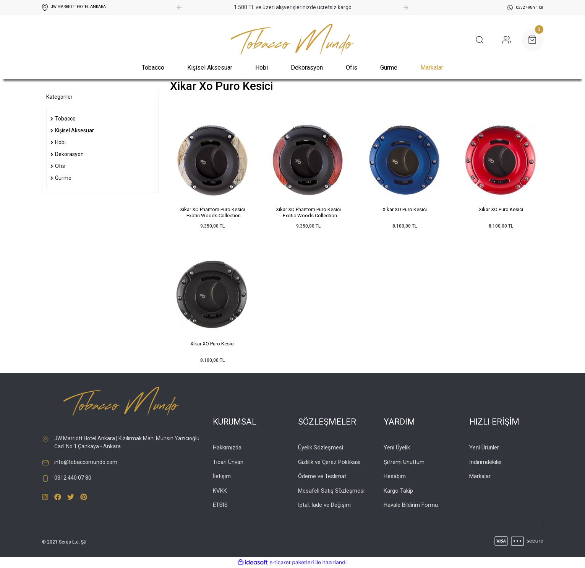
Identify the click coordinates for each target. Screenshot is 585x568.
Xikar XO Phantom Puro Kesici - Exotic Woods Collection (212, 212)
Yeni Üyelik (397, 447)
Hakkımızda (227, 447)
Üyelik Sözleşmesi (320, 447)
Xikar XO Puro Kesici (404, 209)
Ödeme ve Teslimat (322, 476)
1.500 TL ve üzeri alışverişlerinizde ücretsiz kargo (293, 7)
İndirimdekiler (485, 462)
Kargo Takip (398, 490)
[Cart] (532, 40)
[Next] (405, 7)
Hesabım (395, 476)
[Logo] (292, 40)
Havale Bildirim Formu (411, 504)
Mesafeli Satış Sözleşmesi (331, 490)
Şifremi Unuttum (404, 462)
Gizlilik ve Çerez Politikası (329, 462)
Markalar (431, 67)
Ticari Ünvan (228, 462)
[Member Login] (506, 39)
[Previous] (179, 7)
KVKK (220, 490)
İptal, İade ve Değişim (324, 504)
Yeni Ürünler (484, 447)
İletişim (222, 476)
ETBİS (220, 504)
